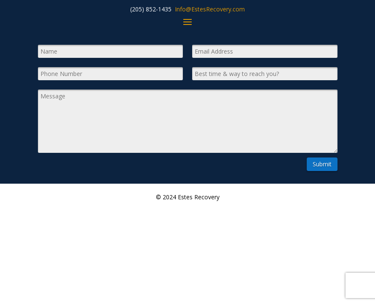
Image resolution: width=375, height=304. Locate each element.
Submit (322, 164)
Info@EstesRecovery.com (210, 9)
